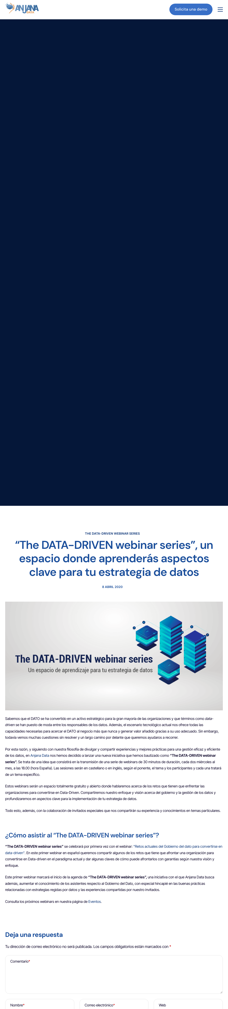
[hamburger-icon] (220, 9)
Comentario (20, 962)
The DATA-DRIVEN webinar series (112, 533)
